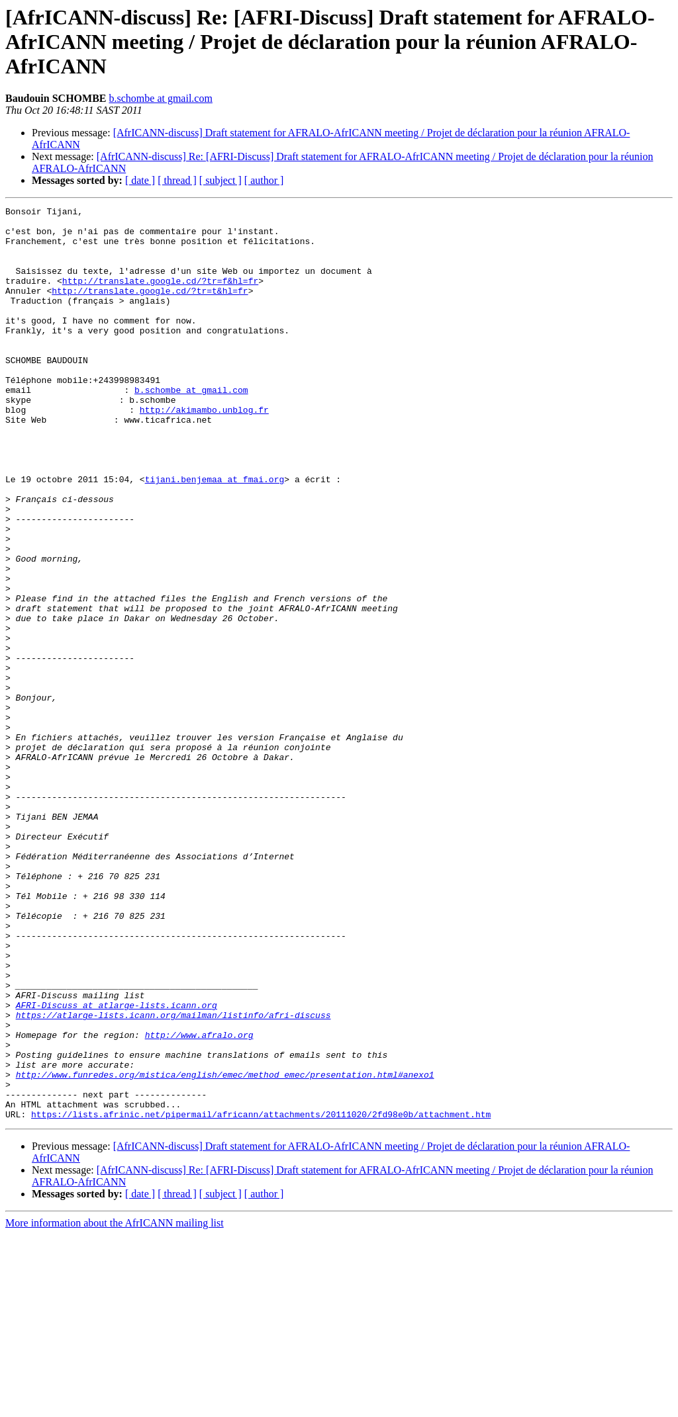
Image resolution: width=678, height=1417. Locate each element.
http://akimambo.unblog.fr (204, 451)
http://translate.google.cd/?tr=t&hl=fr (150, 308)
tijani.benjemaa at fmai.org (215, 534)
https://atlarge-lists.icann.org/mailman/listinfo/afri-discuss (173, 1177)
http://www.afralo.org (199, 1201)
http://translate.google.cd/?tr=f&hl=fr (160, 296)
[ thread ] (177, 180)
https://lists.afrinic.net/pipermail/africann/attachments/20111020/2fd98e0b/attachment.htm (261, 1297)
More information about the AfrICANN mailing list (114, 1405)
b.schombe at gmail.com (161, 98)
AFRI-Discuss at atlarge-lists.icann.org (116, 1166)
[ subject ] (220, 180)
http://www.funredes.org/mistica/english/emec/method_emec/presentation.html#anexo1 (225, 1249)
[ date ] (140, 180)
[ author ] (264, 180)
